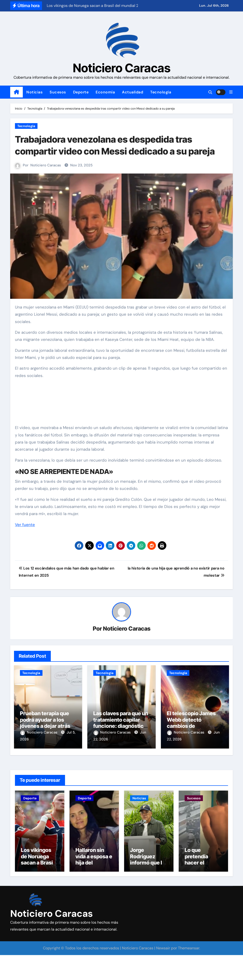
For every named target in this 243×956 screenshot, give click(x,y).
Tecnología (160, 92)
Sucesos (58, 92)
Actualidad (132, 92)
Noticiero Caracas (121, 68)
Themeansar (188, 948)
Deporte (81, 92)
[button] (231, 92)
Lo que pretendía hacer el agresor (196, 860)
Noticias (34, 92)
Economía (105, 92)
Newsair (163, 948)
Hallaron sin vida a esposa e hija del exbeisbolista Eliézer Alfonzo (94, 863)
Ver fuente (25, 524)
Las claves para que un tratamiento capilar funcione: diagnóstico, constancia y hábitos (120, 722)
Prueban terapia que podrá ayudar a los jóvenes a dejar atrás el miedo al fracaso (48, 722)
